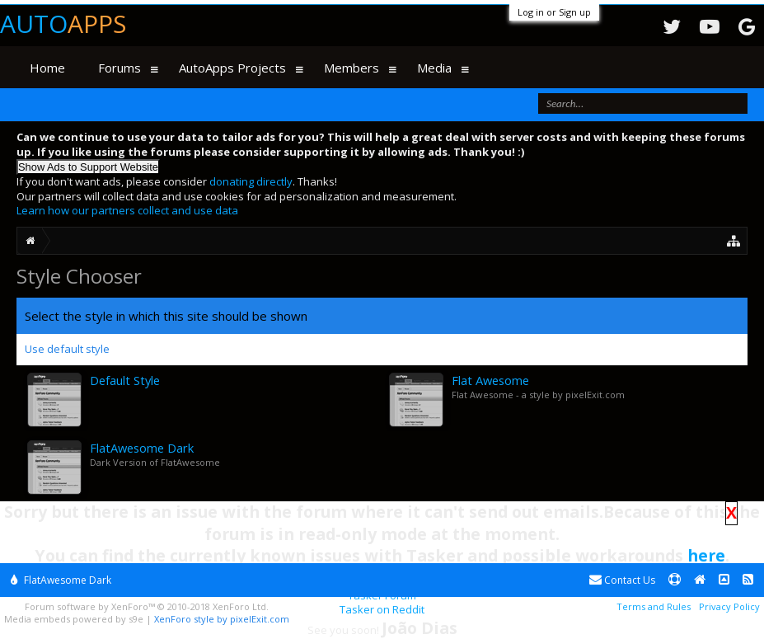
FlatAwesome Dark (61, 580)
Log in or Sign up (554, 12)
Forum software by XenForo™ (147, 606)
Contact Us (622, 580)
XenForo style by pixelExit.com (221, 619)
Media (434, 67)
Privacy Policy (729, 606)
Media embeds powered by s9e (73, 619)
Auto (63, 23)
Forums (119, 67)
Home (47, 67)
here (706, 555)
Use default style (67, 348)
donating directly (251, 181)
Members (351, 67)
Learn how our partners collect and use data (127, 210)
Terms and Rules (653, 606)
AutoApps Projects (232, 67)
